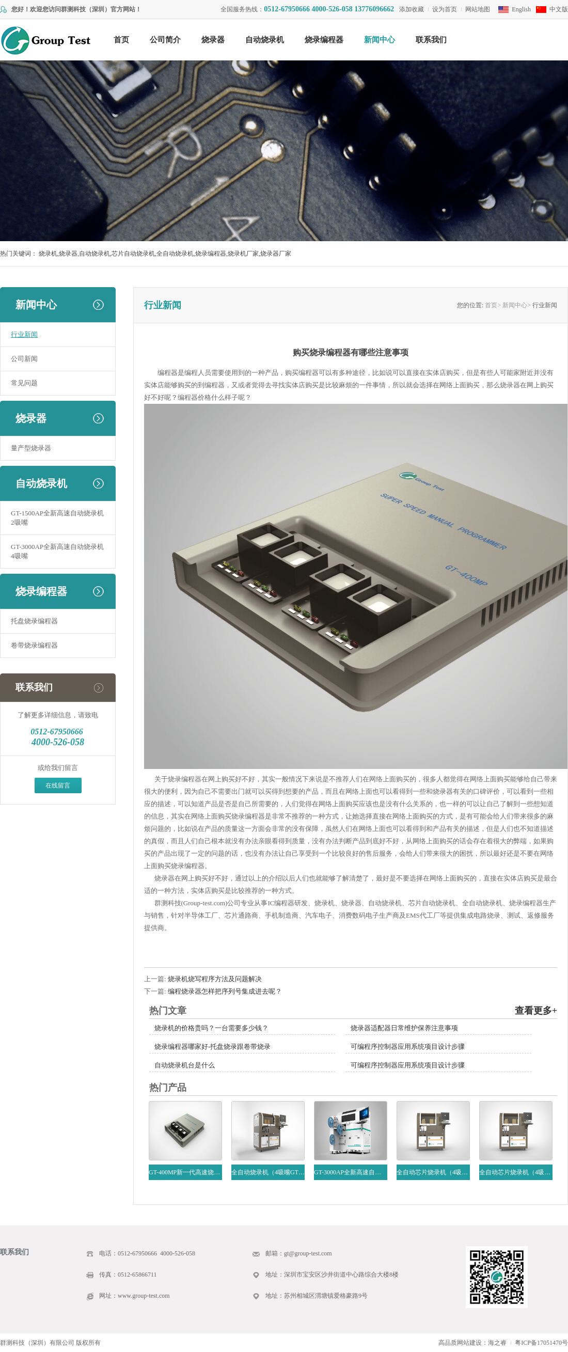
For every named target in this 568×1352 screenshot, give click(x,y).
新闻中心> (516, 305)
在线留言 (57, 785)
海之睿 (497, 1342)
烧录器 (213, 40)
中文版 (558, 9)
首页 (121, 40)
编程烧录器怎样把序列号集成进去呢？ (225, 991)
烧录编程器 (324, 40)
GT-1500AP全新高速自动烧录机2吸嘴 (57, 517)
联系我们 (431, 40)
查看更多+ (536, 1010)
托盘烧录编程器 (34, 621)
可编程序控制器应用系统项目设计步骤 (408, 1046)
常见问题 (24, 383)
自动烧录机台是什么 (184, 1065)
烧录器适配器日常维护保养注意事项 (404, 1028)
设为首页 (444, 9)
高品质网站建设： (463, 1342)
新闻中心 (379, 40)
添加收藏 (411, 9)
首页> (493, 305)
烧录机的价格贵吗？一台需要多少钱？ (211, 1028)
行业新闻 (24, 334)
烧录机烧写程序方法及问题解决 (215, 979)
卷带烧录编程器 (34, 645)
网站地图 (477, 9)
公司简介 (165, 40)
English (521, 9)
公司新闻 (24, 359)
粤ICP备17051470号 (541, 1342)
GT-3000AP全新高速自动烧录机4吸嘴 (57, 551)
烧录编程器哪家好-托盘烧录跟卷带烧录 (212, 1046)
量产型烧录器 (31, 448)
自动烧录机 (264, 40)
